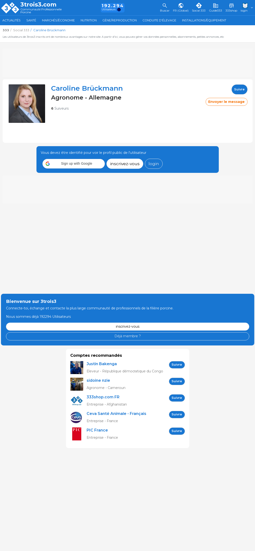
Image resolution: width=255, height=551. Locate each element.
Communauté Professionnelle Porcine (41, 11)
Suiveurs (60, 108)
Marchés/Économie (58, 20)
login (153, 163)
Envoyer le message (226, 102)
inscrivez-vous (125, 163)
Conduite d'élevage (159, 20)
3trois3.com (38, 4)
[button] (73, 164)
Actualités (11, 20)
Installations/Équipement (204, 20)
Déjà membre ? (127, 336)
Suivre (239, 89)
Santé (31, 20)
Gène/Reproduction (119, 20)
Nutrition (89, 20)
